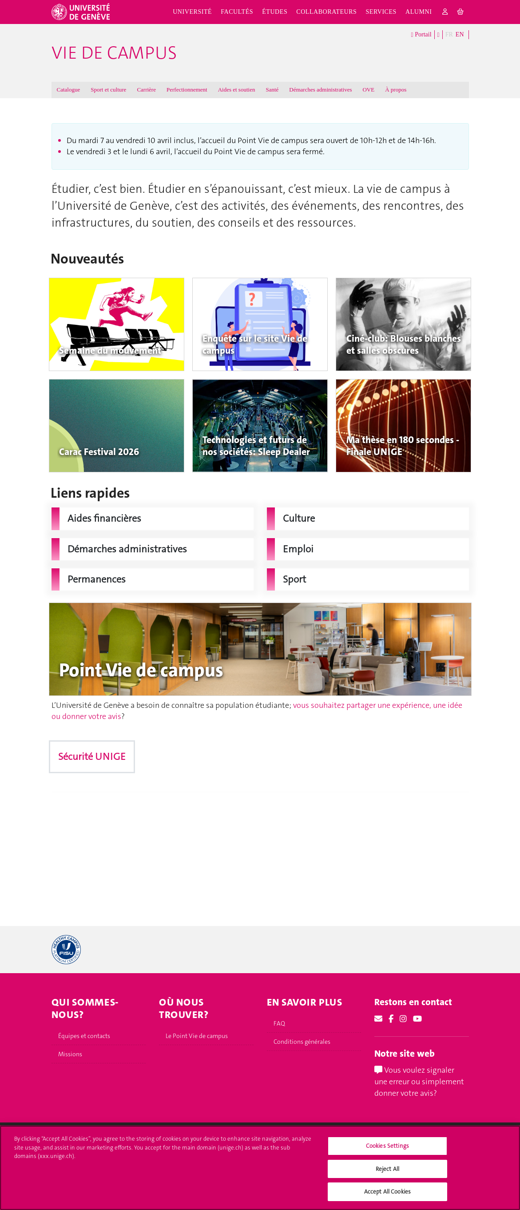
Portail (421, 35)
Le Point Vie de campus (197, 1036)
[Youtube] (417, 1019)
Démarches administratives (320, 89)
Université (192, 11)
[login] (445, 12)
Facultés (237, 11)
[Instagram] (403, 1019)
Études (274, 11)
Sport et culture (108, 89)
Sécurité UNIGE (92, 756)
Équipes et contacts (84, 1036)
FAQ (279, 1023)
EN (460, 34)
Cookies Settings (387, 1146)
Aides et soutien (236, 89)
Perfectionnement (187, 89)
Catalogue (68, 89)
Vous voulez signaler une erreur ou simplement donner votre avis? (419, 1081)
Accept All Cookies (387, 1191)
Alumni (418, 11)
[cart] (461, 12)
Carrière (146, 89)
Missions (70, 1054)
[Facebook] (391, 1019)
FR (449, 34)
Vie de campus (114, 53)
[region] (260, 1168)
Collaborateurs (326, 11)
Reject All (387, 1169)
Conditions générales (302, 1042)
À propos (395, 89)
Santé (272, 89)
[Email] (378, 1019)
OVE (368, 89)
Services (381, 11)
